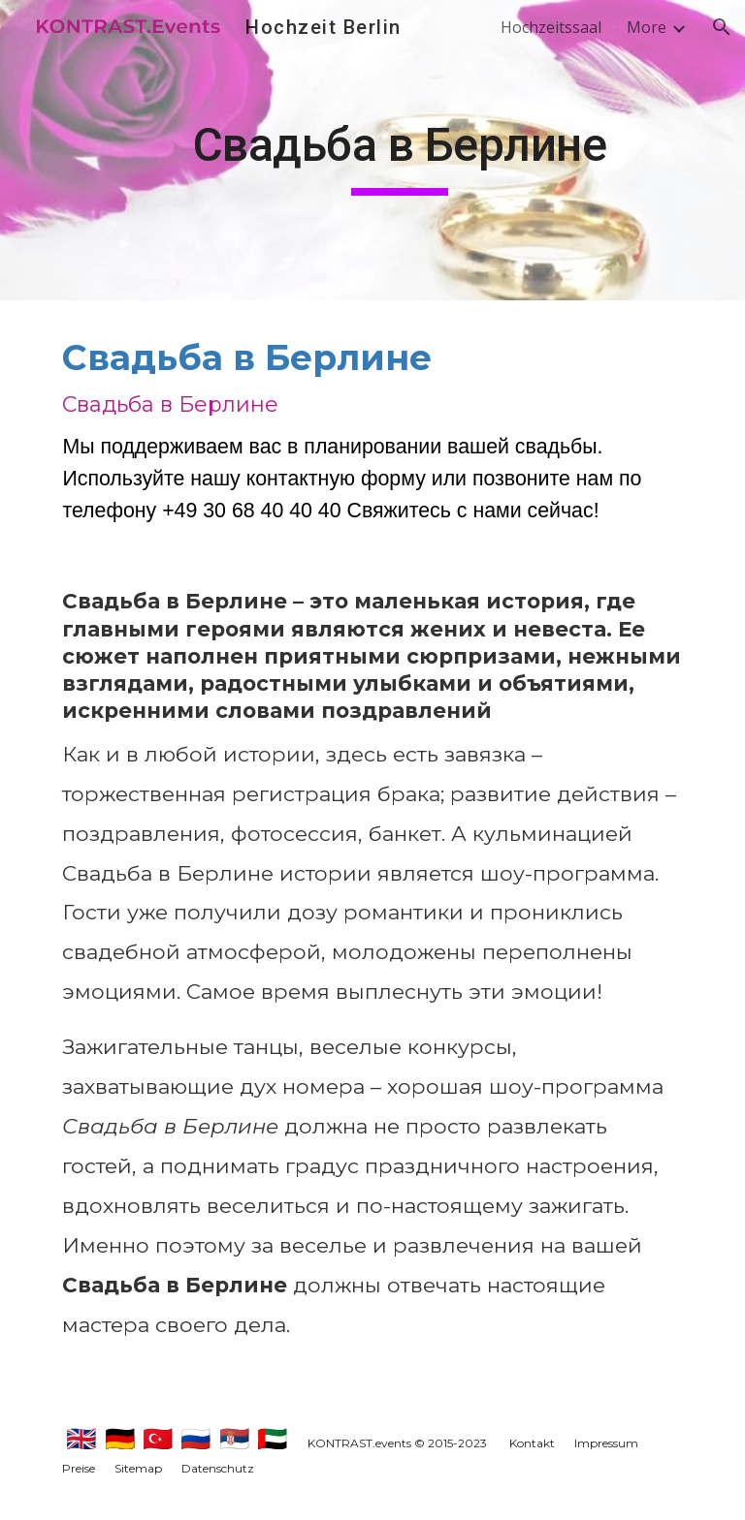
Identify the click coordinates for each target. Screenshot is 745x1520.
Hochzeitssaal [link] (551, 27)
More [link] (646, 27)
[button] (721, 27)
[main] (399, 150)
